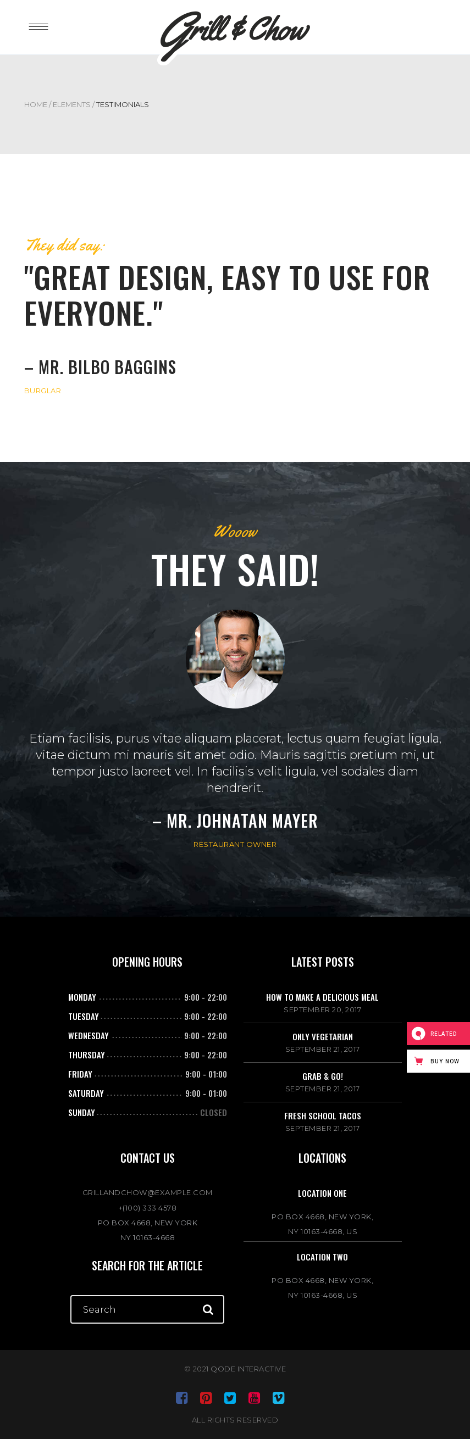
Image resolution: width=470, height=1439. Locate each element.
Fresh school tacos (322, 1115)
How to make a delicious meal (322, 997)
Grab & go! (322, 1076)
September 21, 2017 (322, 1049)
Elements (72, 104)
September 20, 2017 (322, 1009)
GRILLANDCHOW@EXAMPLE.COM (147, 1192)
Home (35, 104)
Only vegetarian (322, 1036)
